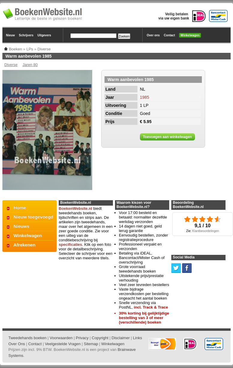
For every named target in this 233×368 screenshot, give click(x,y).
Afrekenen (24, 244)
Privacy (82, 338)
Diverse (11, 64)
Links (137, 338)
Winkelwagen (190, 35)
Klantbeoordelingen (205, 231)
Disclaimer (121, 338)
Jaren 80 (30, 64)
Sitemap (91, 344)
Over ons (153, 35)
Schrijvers (26, 35)
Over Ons (16, 344)
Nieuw (10, 35)
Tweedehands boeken (27, 338)
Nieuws (21, 226)
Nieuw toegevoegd (33, 216)
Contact (169, 35)
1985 (144, 97)
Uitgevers (44, 35)
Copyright (100, 338)
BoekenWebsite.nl (75, 208)
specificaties (70, 244)
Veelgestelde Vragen (63, 344)
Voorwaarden (61, 338)
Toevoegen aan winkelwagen (167, 137)
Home (19, 207)
